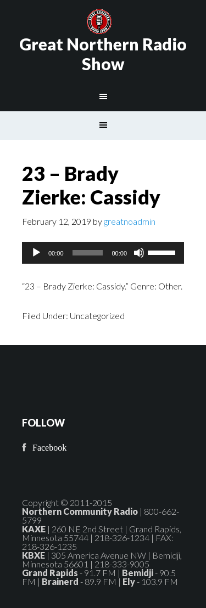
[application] (103, 253)
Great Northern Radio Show (103, 53)
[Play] (36, 252)
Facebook (49, 447)
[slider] (88, 252)
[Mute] (138, 252)
